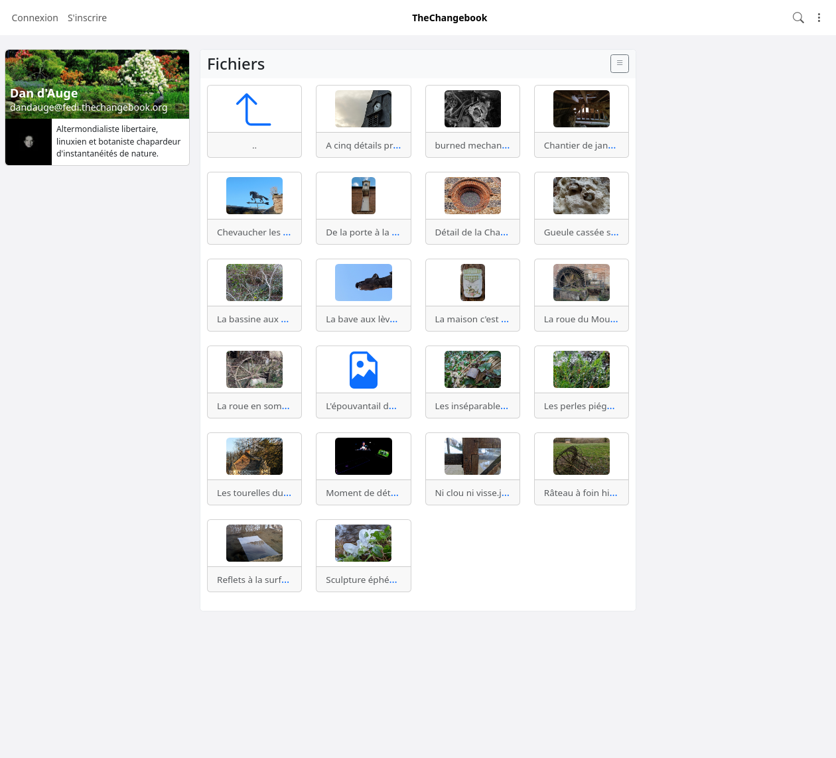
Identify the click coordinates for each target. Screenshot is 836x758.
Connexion (35, 17)
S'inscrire (87, 17)
